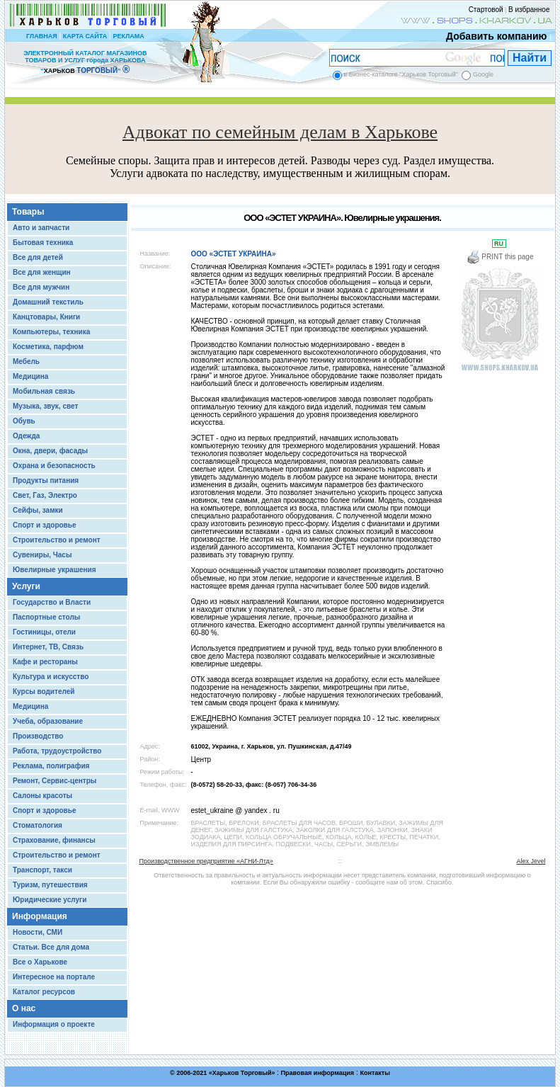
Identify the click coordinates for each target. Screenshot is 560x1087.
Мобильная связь (44, 391)
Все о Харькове (40, 962)
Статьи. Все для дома (51, 947)
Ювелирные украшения (54, 570)
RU (499, 243)
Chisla (297, 1080)
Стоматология (37, 825)
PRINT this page (500, 257)
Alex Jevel (530, 861)
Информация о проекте (54, 1024)
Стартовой (486, 9)
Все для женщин (42, 272)
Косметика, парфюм (48, 347)
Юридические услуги (49, 900)
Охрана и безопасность (54, 465)
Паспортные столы (46, 617)
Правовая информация (318, 1072)
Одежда (26, 436)
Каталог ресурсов (44, 992)
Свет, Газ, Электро (45, 495)
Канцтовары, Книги (46, 317)
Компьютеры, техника (51, 332)
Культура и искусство (50, 677)
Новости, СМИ (37, 932)
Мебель (26, 361)
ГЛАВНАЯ (41, 36)
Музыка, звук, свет (45, 406)
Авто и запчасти (41, 228)
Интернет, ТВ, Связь (48, 647)
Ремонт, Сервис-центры (54, 781)
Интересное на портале (54, 977)
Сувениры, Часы (42, 555)
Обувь (24, 421)
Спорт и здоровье (44, 525)
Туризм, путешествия (50, 885)
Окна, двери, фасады (50, 451)
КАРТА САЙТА (85, 36)
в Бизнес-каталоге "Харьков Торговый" (401, 74)
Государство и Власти (52, 602)
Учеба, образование (48, 721)
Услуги (26, 586)
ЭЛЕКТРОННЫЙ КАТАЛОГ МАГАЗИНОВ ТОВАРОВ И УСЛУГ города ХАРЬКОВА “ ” (85, 62)
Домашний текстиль (48, 302)
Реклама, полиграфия (51, 766)
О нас (23, 1008)
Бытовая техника (43, 242)
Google (483, 74)
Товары (28, 212)
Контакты (374, 1072)
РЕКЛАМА (128, 36)
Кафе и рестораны (45, 662)
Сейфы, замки (38, 510)
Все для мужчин (41, 287)
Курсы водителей (43, 691)
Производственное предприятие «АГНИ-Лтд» (206, 861)
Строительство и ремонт (57, 540)
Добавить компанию (492, 36)
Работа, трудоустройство (57, 751)
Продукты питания (46, 480)
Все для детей (38, 257)
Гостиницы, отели (44, 632)
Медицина (30, 376)
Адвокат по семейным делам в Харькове (280, 132)
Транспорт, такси (42, 870)
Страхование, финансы (54, 840)
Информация (39, 916)
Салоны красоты (42, 795)
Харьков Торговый (242, 1072)
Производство (38, 736)
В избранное (529, 9)
